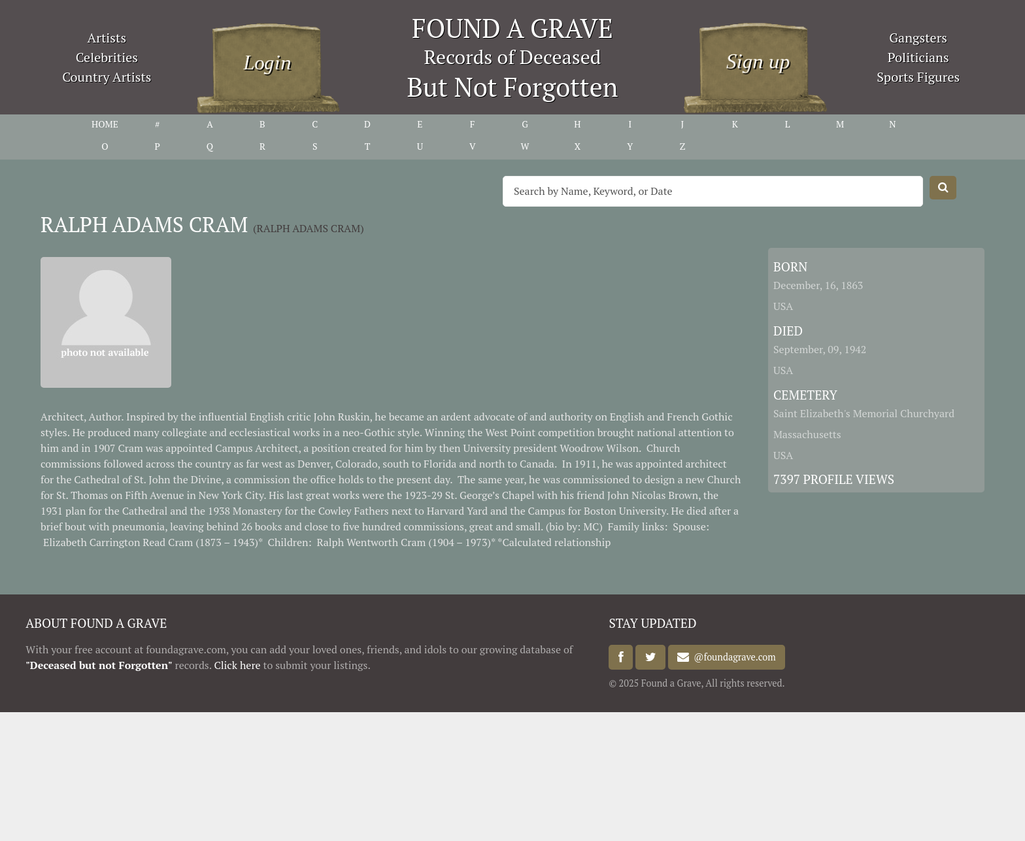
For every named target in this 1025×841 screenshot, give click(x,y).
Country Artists (106, 77)
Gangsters (918, 37)
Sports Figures (918, 77)
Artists (107, 37)
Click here (237, 665)
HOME (105, 124)
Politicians (918, 57)
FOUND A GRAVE (512, 27)
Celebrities (107, 57)
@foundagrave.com (732, 657)
